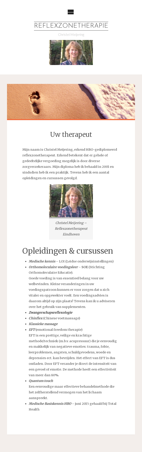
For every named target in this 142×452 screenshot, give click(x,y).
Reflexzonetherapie (71, 26)
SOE (85, 267)
